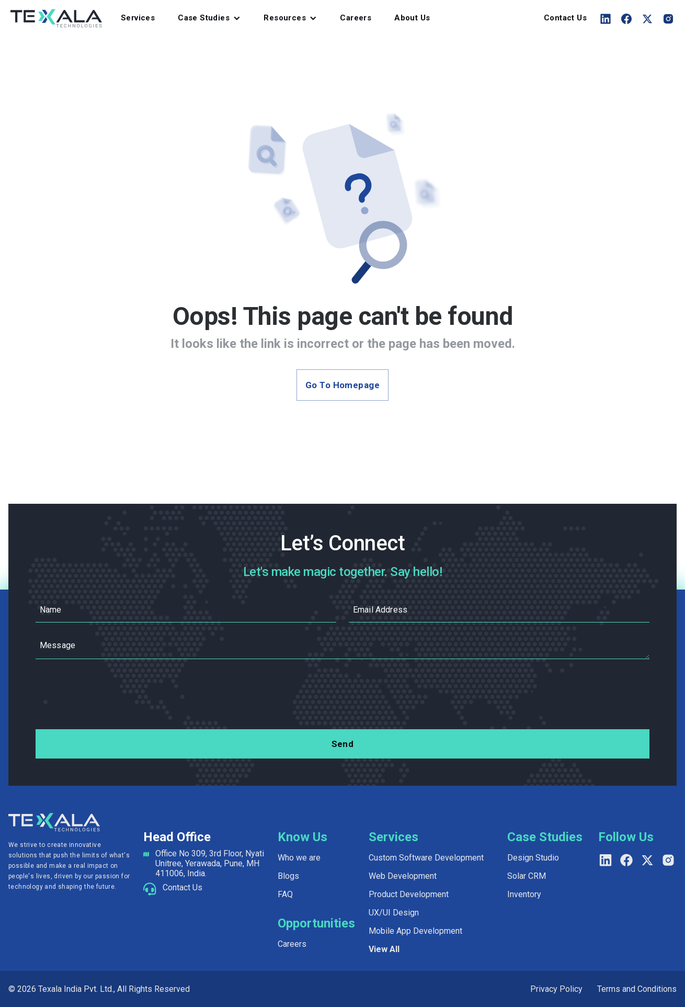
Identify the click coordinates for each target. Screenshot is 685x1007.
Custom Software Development (426, 858)
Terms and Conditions (637, 989)
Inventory (524, 894)
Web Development (403, 876)
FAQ (285, 894)
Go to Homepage (342, 385)
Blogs (288, 876)
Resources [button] (285, 17)
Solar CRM (526, 876)
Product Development (409, 894)
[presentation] (342, 696)
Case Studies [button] (204, 17)
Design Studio (533, 858)
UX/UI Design (394, 913)
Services (138, 17)
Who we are (299, 858)
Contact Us (565, 17)
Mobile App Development (415, 931)
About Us (412, 17)
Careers (355, 17)
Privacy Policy (556, 989)
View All (384, 949)
